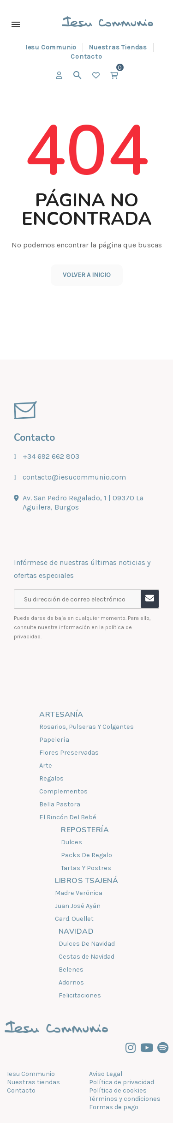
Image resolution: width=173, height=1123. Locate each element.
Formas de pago (113, 1107)
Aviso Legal (105, 1074)
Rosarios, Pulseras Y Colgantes (86, 727)
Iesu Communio (31, 1074)
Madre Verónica (78, 893)
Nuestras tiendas (33, 1082)
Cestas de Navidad (86, 957)
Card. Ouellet (74, 919)
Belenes (71, 969)
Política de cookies (118, 1090)
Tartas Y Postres (86, 868)
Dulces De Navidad (87, 944)
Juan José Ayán (78, 906)
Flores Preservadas (69, 753)
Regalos (51, 778)
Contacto (21, 1090)
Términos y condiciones (125, 1099)
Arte (45, 765)
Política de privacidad (121, 1082)
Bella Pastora (59, 804)
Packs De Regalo (86, 855)
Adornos (71, 982)
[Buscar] (77, 75)
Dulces (71, 842)
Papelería (54, 740)
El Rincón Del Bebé (67, 817)
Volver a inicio (87, 275)
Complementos (63, 791)
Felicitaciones (80, 995)
